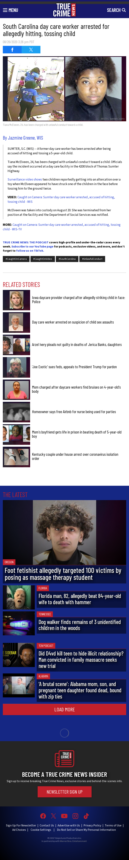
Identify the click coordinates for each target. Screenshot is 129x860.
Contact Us (47, 825)
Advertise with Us (69, 825)
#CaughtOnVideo (42, 259)
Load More (64, 709)
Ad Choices (19, 830)
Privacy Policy (92, 825)
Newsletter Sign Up (65, 792)
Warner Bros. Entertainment (73, 841)
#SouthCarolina (67, 259)
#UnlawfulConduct (92, 259)
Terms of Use (113, 825)
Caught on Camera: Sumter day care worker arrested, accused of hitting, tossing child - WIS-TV (62, 227)
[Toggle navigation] (10, 9)
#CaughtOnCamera (16, 259)
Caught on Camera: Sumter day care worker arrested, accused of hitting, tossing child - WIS (61, 199)
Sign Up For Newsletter (21, 825)
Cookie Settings (41, 830)
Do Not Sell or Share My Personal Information (86, 830)
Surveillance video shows (25, 179)
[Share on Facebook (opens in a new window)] (12, 49)
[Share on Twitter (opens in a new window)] (31, 49)
